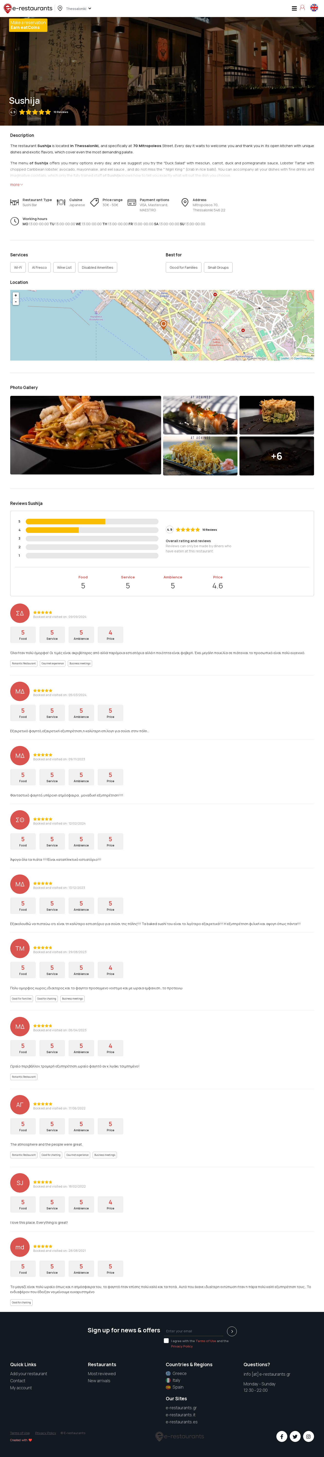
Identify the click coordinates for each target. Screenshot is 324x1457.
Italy (173, 1380)
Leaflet (285, 358)
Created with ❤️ (21, 1440)
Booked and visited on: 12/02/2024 (59, 823)
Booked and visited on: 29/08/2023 (60, 952)
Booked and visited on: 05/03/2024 (60, 695)
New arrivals (99, 1380)
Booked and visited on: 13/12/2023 (59, 887)
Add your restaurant (28, 1373)
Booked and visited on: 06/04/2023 (60, 1030)
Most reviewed (102, 1373)
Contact (17, 1380)
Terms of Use (206, 1341)
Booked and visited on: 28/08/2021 (59, 1250)
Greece (176, 1373)
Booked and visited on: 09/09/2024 (60, 616)
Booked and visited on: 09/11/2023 (59, 759)
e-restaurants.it (180, 1414)
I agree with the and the (196, 1343)
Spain (175, 1387)
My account (21, 1387)
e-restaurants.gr (181, 1407)
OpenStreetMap (303, 358)
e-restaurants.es (182, 1421)
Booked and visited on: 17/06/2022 (59, 1108)
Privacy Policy (182, 1346)
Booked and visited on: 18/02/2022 (59, 1186)
